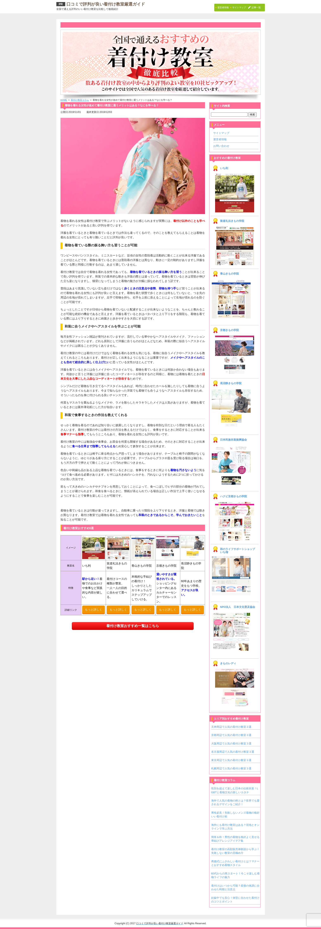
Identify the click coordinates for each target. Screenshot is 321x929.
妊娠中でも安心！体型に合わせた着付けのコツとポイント (235, 899)
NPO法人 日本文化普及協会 (237, 607)
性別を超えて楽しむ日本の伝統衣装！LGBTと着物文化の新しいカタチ (234, 790)
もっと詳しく (93, 609)
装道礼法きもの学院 (232, 221)
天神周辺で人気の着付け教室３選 (231, 726)
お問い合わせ (221, 145)
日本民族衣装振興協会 (233, 439)
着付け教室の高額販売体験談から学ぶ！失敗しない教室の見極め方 (235, 851)
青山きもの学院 (229, 273)
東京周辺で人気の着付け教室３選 (231, 760)
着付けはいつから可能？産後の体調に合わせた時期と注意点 (235, 887)
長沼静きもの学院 (231, 383)
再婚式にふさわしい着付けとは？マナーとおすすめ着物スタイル (235, 863)
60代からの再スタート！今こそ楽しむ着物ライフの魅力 (235, 875)
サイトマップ (221, 133)
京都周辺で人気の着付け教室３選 (231, 735)
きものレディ (228, 663)
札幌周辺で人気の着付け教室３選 (231, 768)
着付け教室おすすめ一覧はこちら (132, 626)
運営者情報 (220, 139)
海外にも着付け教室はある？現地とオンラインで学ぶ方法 (235, 826)
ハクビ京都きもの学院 (233, 496)
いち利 (224, 168)
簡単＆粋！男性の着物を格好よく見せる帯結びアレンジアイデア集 (235, 838)
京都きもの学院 (229, 330)
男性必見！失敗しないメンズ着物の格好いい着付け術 (235, 814)
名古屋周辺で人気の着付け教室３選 (232, 751)
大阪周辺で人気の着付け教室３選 (231, 743)
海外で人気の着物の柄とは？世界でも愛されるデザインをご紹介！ (235, 802)
